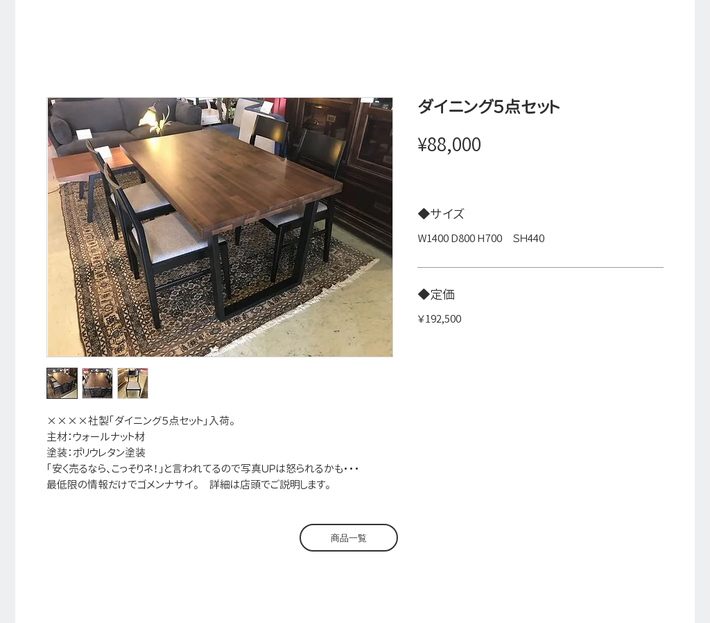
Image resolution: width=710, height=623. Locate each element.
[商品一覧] (349, 538)
